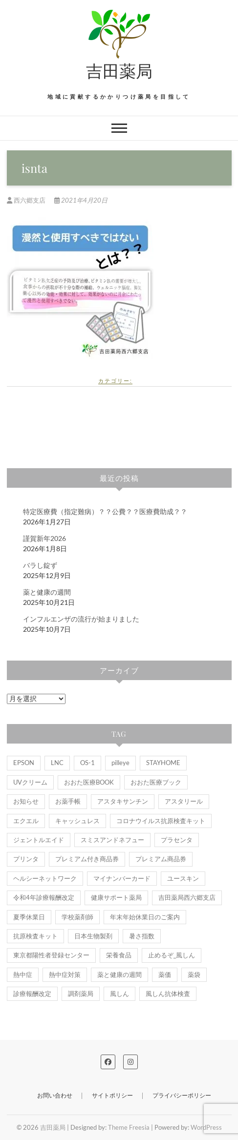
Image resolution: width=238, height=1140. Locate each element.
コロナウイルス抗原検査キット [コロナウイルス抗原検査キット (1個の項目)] (160, 821)
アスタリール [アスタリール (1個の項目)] (184, 801)
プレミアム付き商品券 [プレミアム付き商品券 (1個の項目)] (87, 859)
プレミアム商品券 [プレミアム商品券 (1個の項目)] (160, 859)
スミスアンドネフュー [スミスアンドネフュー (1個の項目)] (112, 840)
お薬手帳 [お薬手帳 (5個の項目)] (68, 801)
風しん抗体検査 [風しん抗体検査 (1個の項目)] (168, 993)
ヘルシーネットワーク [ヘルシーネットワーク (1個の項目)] (45, 878)
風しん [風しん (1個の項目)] (119, 993)
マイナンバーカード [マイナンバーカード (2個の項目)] (122, 878)
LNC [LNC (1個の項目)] (57, 763)
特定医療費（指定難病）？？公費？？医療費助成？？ (105, 511)
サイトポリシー (112, 1095)
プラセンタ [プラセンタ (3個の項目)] (177, 840)
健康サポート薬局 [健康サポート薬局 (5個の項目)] (116, 897)
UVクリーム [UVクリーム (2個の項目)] (30, 782)
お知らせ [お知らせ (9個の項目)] (26, 801)
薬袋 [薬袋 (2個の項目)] (194, 974)
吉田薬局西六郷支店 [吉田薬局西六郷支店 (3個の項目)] (187, 897)
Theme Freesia (129, 1127)
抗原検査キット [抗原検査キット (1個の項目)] (35, 936)
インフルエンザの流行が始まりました (81, 619)
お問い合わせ (54, 1095)
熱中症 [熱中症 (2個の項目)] (22, 974)
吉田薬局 (119, 70)
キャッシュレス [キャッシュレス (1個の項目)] (77, 821)
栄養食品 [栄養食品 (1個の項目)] (118, 955)
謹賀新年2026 (44, 538)
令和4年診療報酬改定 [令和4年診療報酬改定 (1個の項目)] (43, 897)
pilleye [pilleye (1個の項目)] (120, 763)
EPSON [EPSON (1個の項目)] (23, 763)
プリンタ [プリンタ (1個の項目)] (26, 859)
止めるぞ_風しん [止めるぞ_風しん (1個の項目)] (171, 955)
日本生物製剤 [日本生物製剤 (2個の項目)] (93, 936)
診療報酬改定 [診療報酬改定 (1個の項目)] (32, 993)
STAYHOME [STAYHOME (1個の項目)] (163, 763)
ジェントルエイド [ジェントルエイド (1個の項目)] (38, 840)
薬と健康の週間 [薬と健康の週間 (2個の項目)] (119, 974)
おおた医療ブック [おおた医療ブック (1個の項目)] (155, 782)
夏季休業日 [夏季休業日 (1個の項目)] (29, 917)
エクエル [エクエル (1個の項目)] (26, 821)
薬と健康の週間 (47, 592)
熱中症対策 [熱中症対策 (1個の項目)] (65, 974)
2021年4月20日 (81, 200)
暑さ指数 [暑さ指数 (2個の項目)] (141, 936)
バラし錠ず (40, 565)
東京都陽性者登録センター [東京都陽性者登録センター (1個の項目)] (51, 955)
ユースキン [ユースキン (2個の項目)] (183, 878)
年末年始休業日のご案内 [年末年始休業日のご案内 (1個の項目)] (145, 917)
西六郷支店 (27, 200)
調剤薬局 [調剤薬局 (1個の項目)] (80, 993)
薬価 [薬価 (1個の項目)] (164, 974)
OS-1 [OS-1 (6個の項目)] (87, 763)
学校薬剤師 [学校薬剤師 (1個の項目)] (77, 917)
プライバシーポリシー (181, 1095)
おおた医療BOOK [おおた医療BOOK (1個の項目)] (89, 782)
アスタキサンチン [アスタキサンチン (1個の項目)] (122, 801)
